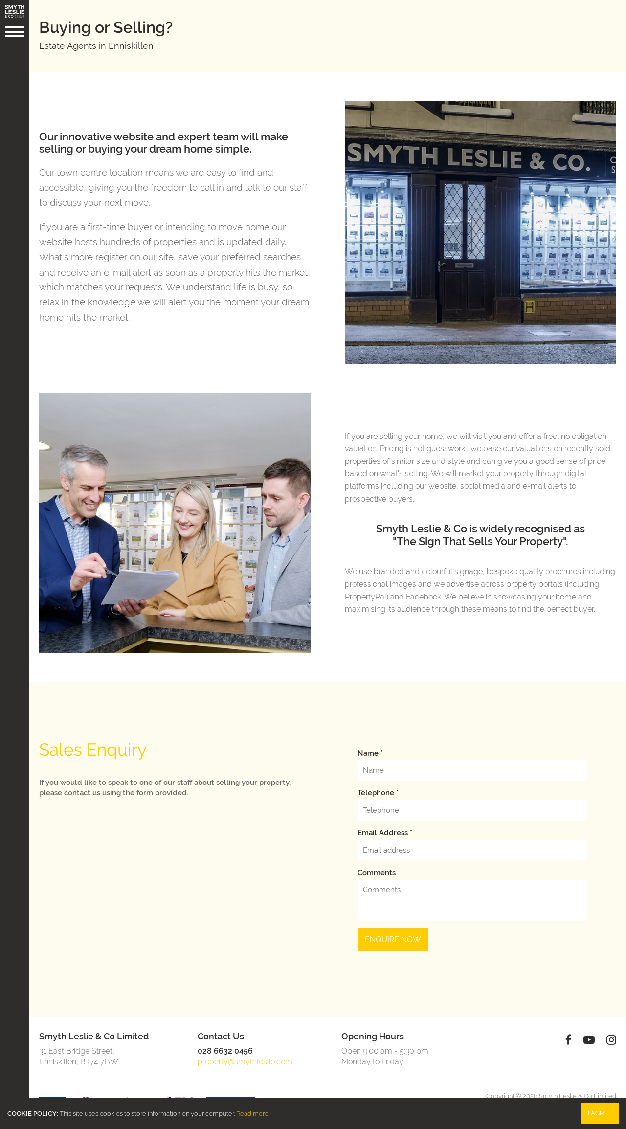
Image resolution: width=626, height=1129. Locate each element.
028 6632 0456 (225, 1051)
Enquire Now (393, 939)
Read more (252, 1113)
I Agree (599, 1113)
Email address (385, 833)
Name (370, 753)
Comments (377, 872)
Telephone (378, 792)
